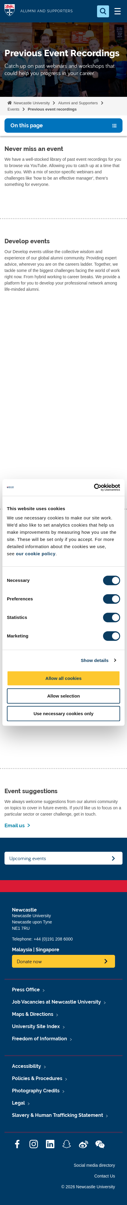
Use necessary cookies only (63, 713)
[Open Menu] (117, 11)
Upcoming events (27, 858)
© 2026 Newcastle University (88, 1186)
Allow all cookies (64, 678)
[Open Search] (103, 11)
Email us (14, 825)
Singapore (47, 949)
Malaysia (22, 949)
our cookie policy (35, 553)
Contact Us (104, 1176)
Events (13, 109)
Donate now (29, 961)
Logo (10, 11)
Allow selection (63, 695)
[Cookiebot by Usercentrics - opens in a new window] (94, 487)
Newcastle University (31, 103)
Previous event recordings (52, 109)
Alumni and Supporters (78, 103)
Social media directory (94, 1165)
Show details (95, 660)
